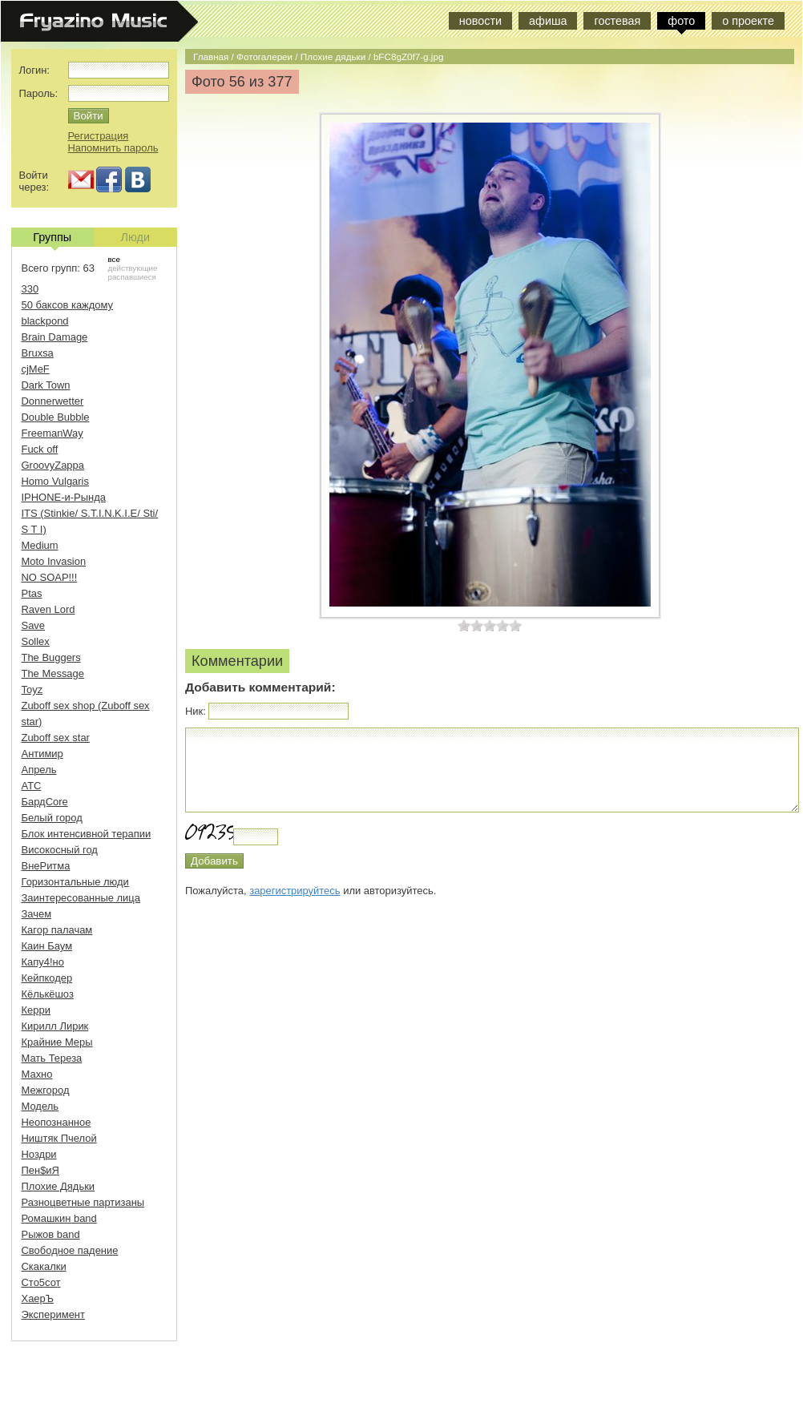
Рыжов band (51, 1234)
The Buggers (51, 657)
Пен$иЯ (40, 1170)
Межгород (46, 1090)
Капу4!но (43, 962)
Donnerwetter (53, 401)
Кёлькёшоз (48, 994)
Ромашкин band (59, 1218)
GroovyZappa (53, 465)
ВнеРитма (46, 866)
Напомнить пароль (113, 148)
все (114, 259)
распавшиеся (132, 276)
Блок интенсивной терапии (86, 834)
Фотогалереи (264, 56)
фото (681, 20)
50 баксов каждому (68, 305)
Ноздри (39, 1154)
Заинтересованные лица (81, 898)
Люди (135, 237)
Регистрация (98, 136)
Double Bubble (56, 417)
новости (480, 20)
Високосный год (60, 850)
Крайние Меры (57, 1042)
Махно (37, 1074)
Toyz (32, 689)
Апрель (39, 770)
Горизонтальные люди (75, 882)
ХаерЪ (38, 1298)
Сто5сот (41, 1282)
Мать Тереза (52, 1058)
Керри (36, 1010)
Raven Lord (48, 609)
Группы (52, 239)
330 (30, 289)
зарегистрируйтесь (294, 891)
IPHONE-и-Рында (64, 497)
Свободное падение (70, 1250)
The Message (53, 673)
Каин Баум (47, 946)
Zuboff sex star (56, 738)
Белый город (52, 818)
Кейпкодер (47, 978)
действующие (133, 268)
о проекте (748, 20)
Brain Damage (55, 337)
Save (34, 625)
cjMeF (36, 369)
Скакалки (44, 1266)
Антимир (42, 754)
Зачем (37, 914)
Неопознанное (56, 1122)
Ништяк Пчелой (59, 1138)
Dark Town (46, 385)
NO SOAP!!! (50, 577)
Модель (40, 1106)
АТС (32, 786)
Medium (40, 545)
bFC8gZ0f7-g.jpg (408, 56)
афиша (548, 20)
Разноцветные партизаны (83, 1202)
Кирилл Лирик (55, 1026)
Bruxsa (38, 353)
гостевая (617, 20)
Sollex (36, 641)
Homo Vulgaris (55, 481)
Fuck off (40, 449)
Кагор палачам (57, 930)
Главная (210, 56)
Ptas (32, 593)
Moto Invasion (54, 561)
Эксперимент (53, 1314)
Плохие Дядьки (58, 1186)
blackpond (45, 321)
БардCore (45, 802)
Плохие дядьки (333, 56)
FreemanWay (52, 433)
